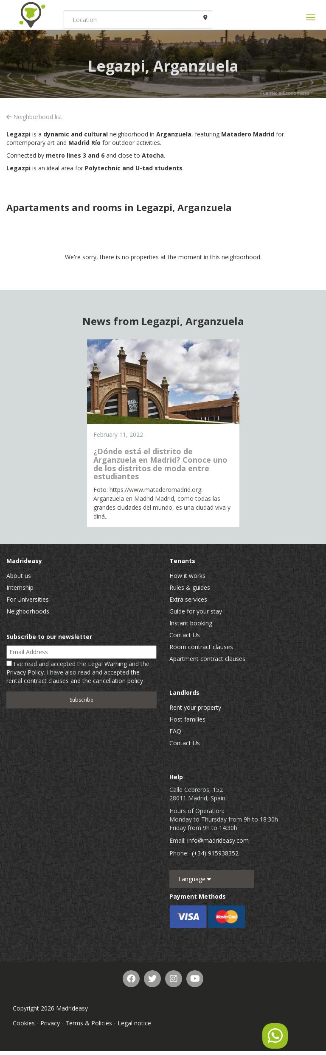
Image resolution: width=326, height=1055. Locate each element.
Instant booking (190, 623)
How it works (187, 576)
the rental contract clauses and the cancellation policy (74, 676)
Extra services (188, 599)
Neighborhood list (34, 117)
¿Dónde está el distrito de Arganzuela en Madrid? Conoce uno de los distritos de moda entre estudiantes (160, 463)
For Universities (27, 599)
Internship (20, 587)
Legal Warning (107, 664)
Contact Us (184, 635)
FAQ (175, 731)
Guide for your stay (195, 611)
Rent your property (195, 707)
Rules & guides (189, 587)
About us (18, 576)
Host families (187, 719)
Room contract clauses (201, 647)
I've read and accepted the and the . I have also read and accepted (77, 672)
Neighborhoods (27, 611)
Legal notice (134, 1023)
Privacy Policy (25, 672)
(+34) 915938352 (215, 853)
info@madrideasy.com (218, 840)
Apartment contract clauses (207, 659)
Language (194, 879)
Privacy (50, 1023)
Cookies (24, 1023)
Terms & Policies (88, 1023)
